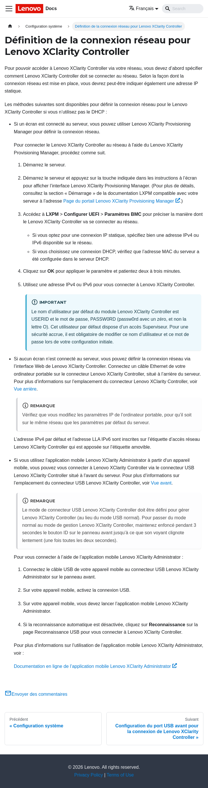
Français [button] (141, 8)
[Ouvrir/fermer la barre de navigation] (9, 8)
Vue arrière (25, 389)
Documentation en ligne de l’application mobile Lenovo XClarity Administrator (95, 666)
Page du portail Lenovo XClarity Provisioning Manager (121, 201)
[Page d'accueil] (10, 26)
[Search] (182, 8)
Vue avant (161, 483)
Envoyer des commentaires (36, 694)
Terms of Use (120, 774)
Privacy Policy (88, 774)
